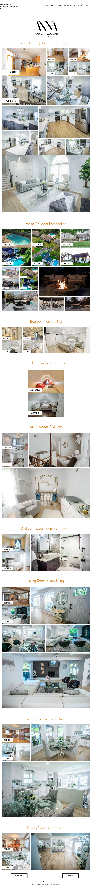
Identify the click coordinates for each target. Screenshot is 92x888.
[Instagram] (43, 881)
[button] (19, 875)
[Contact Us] (70, 875)
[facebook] (46, 881)
